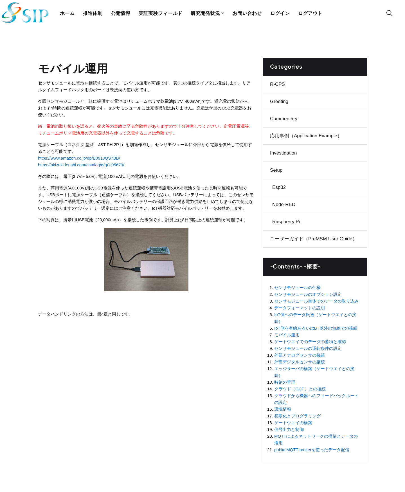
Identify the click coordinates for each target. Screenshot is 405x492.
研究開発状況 (205, 12)
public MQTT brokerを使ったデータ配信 (311, 448)
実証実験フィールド (161, 12)
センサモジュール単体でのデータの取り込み (316, 299)
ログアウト (311, 12)
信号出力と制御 (289, 428)
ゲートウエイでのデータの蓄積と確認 (310, 340)
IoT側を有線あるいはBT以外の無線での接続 (315, 326)
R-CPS (277, 83)
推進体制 (92, 12)
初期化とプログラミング (297, 414)
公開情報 (120, 12)
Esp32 (279, 186)
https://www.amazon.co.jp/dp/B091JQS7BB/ (79, 156)
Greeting (279, 100)
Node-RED (283, 203)
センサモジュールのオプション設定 (308, 292)
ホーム (67, 12)
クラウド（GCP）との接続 (300, 387)
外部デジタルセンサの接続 (299, 360)
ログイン (280, 12)
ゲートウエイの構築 (293, 421)
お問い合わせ (247, 12)
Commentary (283, 117)
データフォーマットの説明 (299, 306)
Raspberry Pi (286, 220)
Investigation (283, 151)
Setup (276, 168)
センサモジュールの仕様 (297, 286)
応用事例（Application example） (306, 134)
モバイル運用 (287, 333)
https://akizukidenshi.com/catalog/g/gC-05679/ (81, 163)
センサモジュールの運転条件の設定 (308, 347)
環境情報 (282, 407)
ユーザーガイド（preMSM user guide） (313, 237)
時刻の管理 (284, 380)
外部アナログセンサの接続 (299, 353)
